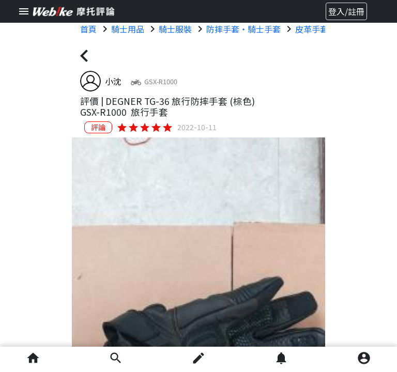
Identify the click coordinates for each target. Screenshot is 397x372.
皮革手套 (311, 29)
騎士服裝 (175, 29)
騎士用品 (127, 29)
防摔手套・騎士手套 (243, 29)
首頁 (88, 29)
